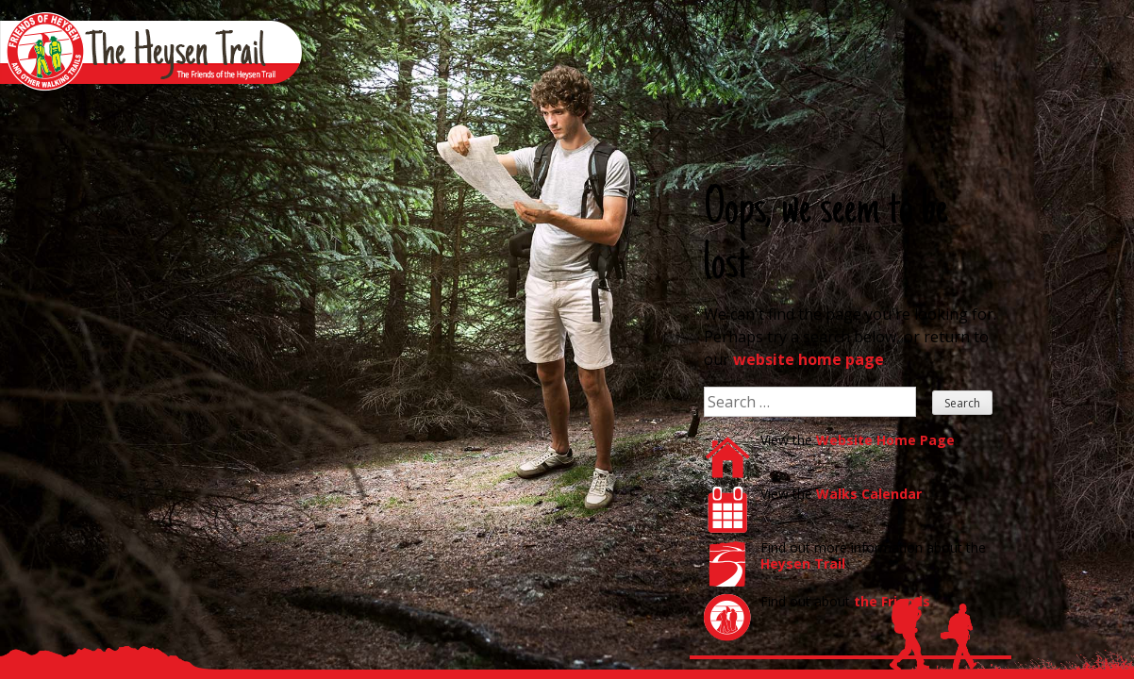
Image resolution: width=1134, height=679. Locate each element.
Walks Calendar (869, 494)
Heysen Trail (802, 563)
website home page (808, 359)
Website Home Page (885, 440)
